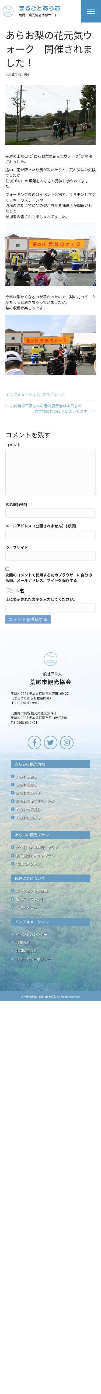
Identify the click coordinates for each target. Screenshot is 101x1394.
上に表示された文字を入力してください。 (41, 599)
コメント (12, 444)
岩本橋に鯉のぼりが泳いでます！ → (65, 411)
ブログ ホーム (53, 394)
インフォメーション (22, 394)
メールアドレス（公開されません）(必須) (40, 525)
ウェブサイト (16, 547)
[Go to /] (42, 11)
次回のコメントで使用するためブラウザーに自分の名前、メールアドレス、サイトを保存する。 (48, 577)
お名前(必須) (16, 504)
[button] (34, 742)
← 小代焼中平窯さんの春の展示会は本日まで (43, 405)
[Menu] (91, 11)
